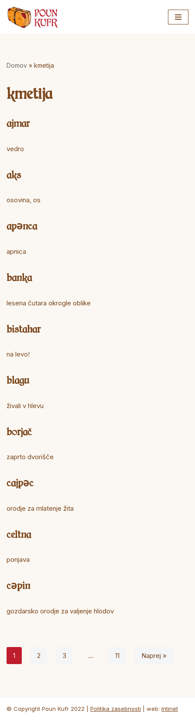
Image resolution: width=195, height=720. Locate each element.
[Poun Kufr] (33, 17)
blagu (18, 379)
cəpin (18, 585)
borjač (19, 431)
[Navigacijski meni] (178, 17)
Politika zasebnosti (115, 708)
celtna (19, 533)
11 (117, 655)
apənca (22, 225)
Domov (17, 65)
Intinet (169, 708)
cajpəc (20, 482)
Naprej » (154, 655)
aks (14, 174)
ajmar (18, 122)
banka (19, 277)
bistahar (24, 328)
